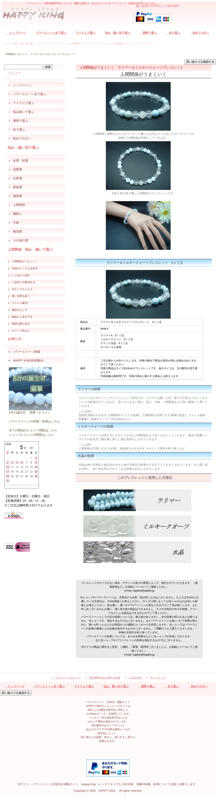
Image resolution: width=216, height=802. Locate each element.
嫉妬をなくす (19, 309)
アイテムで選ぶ (85, 32)
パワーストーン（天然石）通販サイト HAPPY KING (36, 14)
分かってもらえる (22, 289)
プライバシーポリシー (68, 677)
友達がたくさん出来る (25, 268)
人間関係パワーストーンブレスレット (90, 43)
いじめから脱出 (21, 275)
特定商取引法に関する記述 (104, 677)
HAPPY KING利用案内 (28, 360)
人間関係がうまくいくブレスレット (132, 43)
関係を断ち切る (21, 323)
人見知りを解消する (23, 282)
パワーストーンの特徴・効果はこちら (34, 421)
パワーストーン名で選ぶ (50, 32)
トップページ (16, 32)
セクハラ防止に (21, 330)
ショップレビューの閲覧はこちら (31, 434)
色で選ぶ (173, 32)
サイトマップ (158, 677)
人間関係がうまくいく (25, 261)
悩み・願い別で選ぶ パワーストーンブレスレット (41, 43)
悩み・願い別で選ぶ (117, 32)
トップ (7, 43)
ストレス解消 (19, 303)
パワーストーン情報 (26, 351)
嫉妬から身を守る (22, 316)
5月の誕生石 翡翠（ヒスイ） (30, 412)
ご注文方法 (135, 677)
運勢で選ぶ (148, 32)
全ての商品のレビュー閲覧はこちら (33, 430)
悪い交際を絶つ (21, 296)
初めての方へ (199, 32)
